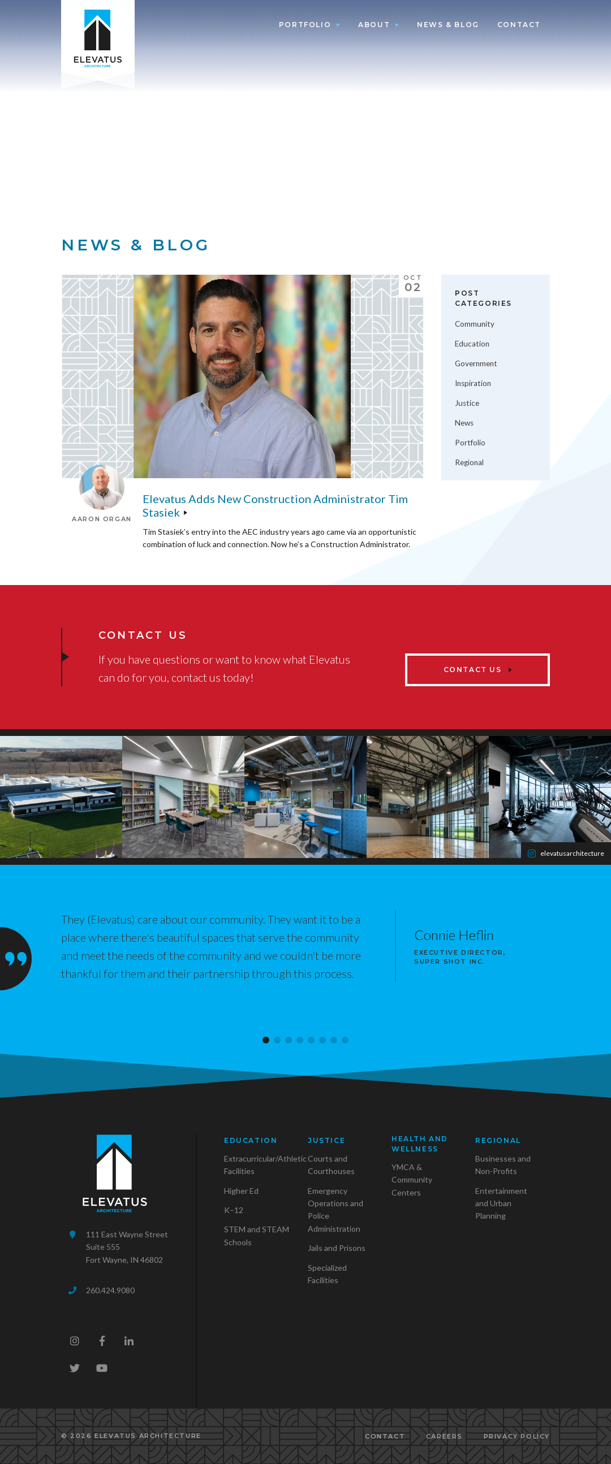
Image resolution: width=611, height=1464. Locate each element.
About (374, 24)
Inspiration (473, 383)
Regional (469, 462)
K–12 (233, 1210)
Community (474, 323)
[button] (266, 1040)
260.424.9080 (110, 1290)
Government (476, 363)
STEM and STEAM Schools (256, 1235)
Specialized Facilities (327, 1274)
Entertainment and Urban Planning (501, 1203)
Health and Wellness (419, 1143)
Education (472, 343)
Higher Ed (241, 1191)
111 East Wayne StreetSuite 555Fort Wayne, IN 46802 (127, 1246)
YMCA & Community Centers (411, 1179)
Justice (467, 403)
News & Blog (448, 24)
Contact (519, 24)
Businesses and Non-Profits (503, 1165)
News (464, 422)
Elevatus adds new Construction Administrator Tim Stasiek (275, 505)
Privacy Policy (517, 1436)
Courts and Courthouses (331, 1165)
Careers (444, 1436)
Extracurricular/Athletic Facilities (265, 1165)
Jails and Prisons (336, 1248)
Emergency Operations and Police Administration (335, 1209)
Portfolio (305, 24)
